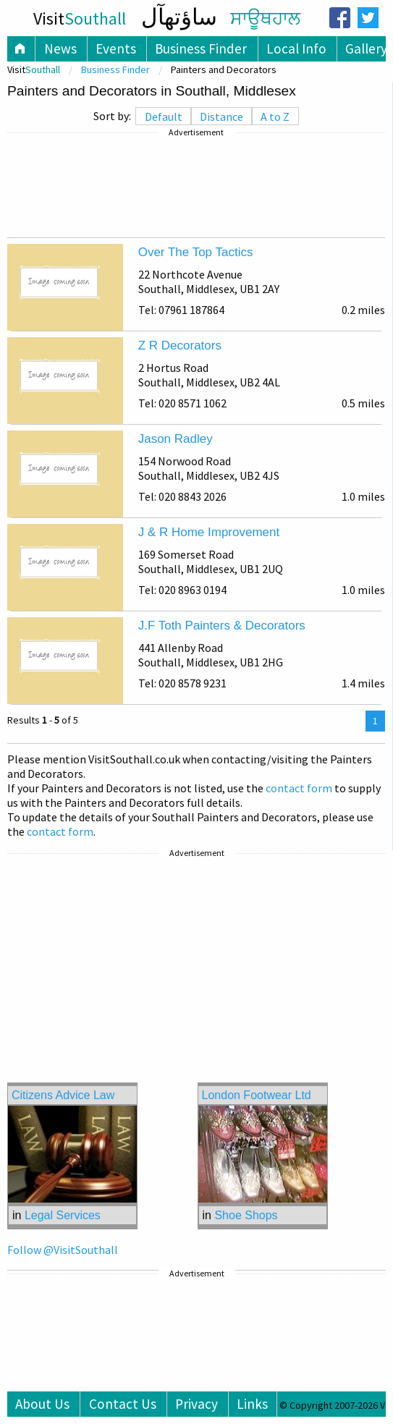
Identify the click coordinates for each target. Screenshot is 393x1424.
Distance (221, 116)
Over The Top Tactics (195, 252)
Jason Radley (175, 439)
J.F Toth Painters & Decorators (221, 625)
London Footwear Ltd (256, 1095)
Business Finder (201, 48)
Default (163, 116)
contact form (299, 788)
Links (252, 1403)
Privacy (196, 1403)
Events (116, 48)
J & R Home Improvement (209, 532)
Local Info (296, 48)
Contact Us (122, 1403)
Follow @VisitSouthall (62, 1249)
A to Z (275, 116)
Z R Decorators (179, 345)
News (60, 48)
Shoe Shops (245, 1215)
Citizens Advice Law (63, 1095)
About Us (42, 1403)
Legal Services (63, 1215)
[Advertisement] (196, 185)
